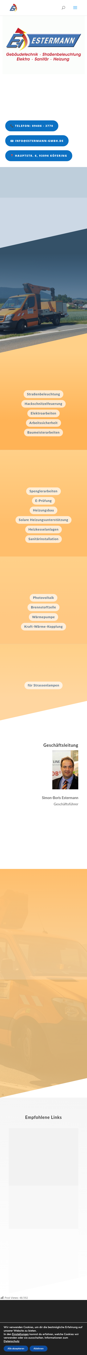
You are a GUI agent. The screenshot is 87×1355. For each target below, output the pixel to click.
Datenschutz (11, 1341)
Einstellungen (20, 1334)
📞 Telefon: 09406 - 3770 (31, 126)
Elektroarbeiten (43, 413)
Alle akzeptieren (16, 1348)
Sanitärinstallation (43, 539)
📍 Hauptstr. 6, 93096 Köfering (38, 155)
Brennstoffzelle (43, 607)
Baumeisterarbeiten (43, 432)
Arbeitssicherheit (43, 423)
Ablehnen (39, 1348)
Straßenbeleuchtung (43, 394)
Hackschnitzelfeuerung (43, 404)
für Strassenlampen (43, 685)
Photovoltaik (43, 598)
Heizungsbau (43, 510)
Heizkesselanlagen (43, 529)
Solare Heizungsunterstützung (43, 520)
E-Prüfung (43, 501)
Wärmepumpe (43, 617)
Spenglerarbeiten (43, 491)
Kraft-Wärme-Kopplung (43, 626)
